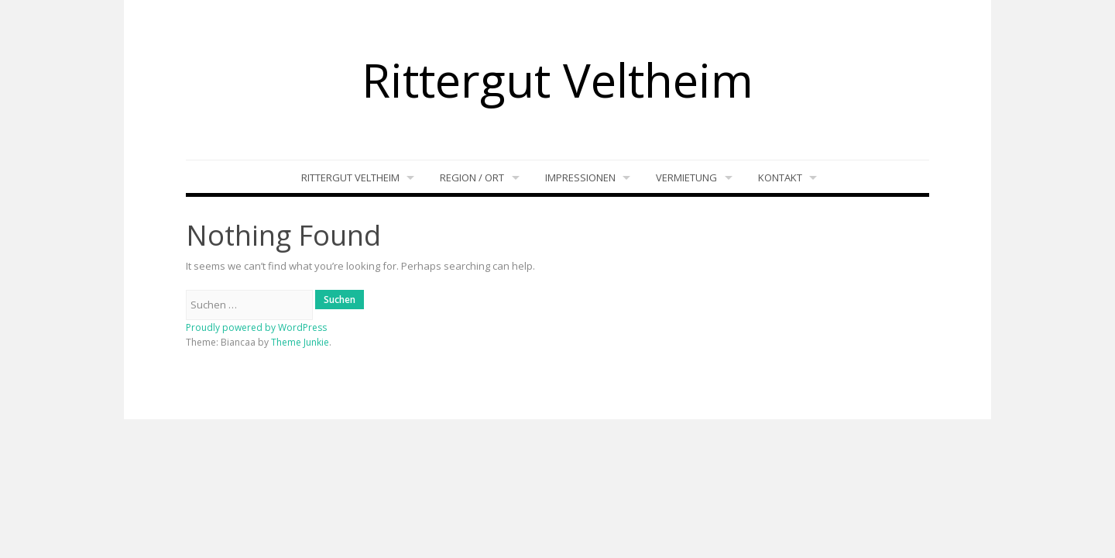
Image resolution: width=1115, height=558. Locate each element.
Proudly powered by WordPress (256, 327)
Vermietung (686, 177)
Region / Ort (472, 177)
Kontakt (780, 177)
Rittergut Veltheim (557, 80)
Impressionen (580, 177)
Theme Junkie (300, 342)
